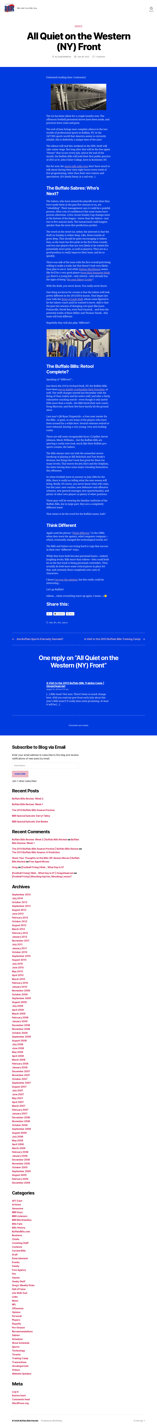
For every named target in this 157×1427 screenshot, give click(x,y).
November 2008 (21, 1029)
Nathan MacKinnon (90, 269)
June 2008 (18, 1048)
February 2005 (20, 1179)
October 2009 (20, 994)
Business (17, 1235)
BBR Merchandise (22, 1220)
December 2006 (21, 1117)
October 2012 (19, 921)
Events (16, 1262)
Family (15, 1266)
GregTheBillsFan (64, 57)
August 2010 (19, 959)
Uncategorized (20, 1366)
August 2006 (19, 1132)
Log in (15, 1391)
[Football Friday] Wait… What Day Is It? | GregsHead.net (43, 873)
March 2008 (18, 1059)
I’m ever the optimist (65, 579)
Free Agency (19, 1270)
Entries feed (19, 1395)
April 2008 (18, 1056)
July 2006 (17, 1136)
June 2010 (18, 967)
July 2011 (17, 944)
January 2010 (19, 986)
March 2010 (18, 979)
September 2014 (21, 894)
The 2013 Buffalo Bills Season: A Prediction (36, 852)
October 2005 (20, 1167)
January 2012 (19, 936)
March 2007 (18, 1106)
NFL (55, 622)
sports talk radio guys (76, 166)
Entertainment (20, 1258)
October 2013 (19, 902)
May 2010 (17, 971)
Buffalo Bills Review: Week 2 (27, 798)
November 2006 (21, 1121)
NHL (59, 622)
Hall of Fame (19, 1289)
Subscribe (20, 774)
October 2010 (19, 952)
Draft (15, 1254)
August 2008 (19, 1040)
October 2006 (20, 1125)
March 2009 (18, 1013)
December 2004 (21, 1182)
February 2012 (20, 933)
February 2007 (20, 1109)
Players (16, 1319)
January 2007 (19, 1113)
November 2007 (21, 1075)
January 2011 (19, 948)
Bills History (18, 1227)
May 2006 (17, 1140)
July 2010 (17, 963)
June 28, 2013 (83, 57)
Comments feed (21, 1399)
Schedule (17, 1339)
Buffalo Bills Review (29, 1421)
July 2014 (17, 898)
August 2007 (19, 1086)
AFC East (17, 1200)
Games (16, 1277)
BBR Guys (17, 1212)
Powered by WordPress (51, 1421)
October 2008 (20, 1033)
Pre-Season (18, 1327)
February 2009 (20, 1017)
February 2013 (20, 917)
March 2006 (18, 1148)
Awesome (17, 1208)
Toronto (16, 1354)
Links (15, 1296)
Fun (14, 1273)
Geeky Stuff (18, 1281)
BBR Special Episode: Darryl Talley (31, 815)
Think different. (81, 533)
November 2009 (21, 990)
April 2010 (18, 975)
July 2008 (17, 1044)
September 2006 (21, 1129)
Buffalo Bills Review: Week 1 (27, 804)
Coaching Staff (20, 1243)
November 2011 (21, 940)
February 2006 (20, 1152)
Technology (18, 1350)
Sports (78, 26)
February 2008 (20, 1063)
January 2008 (20, 1067)
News (15, 1300)
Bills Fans (17, 1223)
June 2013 (18, 913)
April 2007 (18, 1102)
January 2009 (20, 1021)
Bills (51, 622)
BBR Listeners (20, 1216)
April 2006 (18, 1144)
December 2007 (21, 1071)
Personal (17, 1316)
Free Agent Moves (39, 861)
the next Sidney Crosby (79, 279)
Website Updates (21, 1373)
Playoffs (16, 1323)
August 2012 (19, 925)
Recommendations (22, 1331)
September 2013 (21, 906)
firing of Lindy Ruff (72, 299)
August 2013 (19, 910)
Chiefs (15, 1239)
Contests (17, 1247)
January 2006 (20, 1156)
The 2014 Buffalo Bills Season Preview (33, 810)
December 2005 (21, 1159)
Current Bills (19, 1250)
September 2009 (21, 998)
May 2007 (17, 1098)
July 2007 (17, 1090)
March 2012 (18, 929)
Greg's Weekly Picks (23, 1285)
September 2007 (21, 1082)
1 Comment (100, 57)
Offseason (18, 1308)
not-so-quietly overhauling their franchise (81, 389)
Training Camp (20, 1358)
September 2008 (21, 1036)
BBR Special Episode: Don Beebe (30, 821)
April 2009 (18, 1009)
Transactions (19, 1362)
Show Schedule (21, 1343)
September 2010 (21, 956)
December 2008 (21, 1025)
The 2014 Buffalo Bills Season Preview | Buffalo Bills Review (45, 848)
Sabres (65, 622)
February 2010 (20, 983)
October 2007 (20, 1079)
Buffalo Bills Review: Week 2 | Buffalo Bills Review (39, 839)
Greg (15, 867)
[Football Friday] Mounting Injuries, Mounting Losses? (42, 876)
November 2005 (21, 1163)
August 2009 (19, 1002)
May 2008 (17, 1052)
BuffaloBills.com (21, 1231)
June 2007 (18, 1094)
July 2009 (17, 1006)
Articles (16, 1204)
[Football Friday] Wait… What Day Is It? (42, 867)
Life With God (19, 1293)
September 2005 (21, 1171)
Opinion (16, 1312)
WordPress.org (20, 1403)
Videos (16, 1370)
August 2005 (19, 1175)
